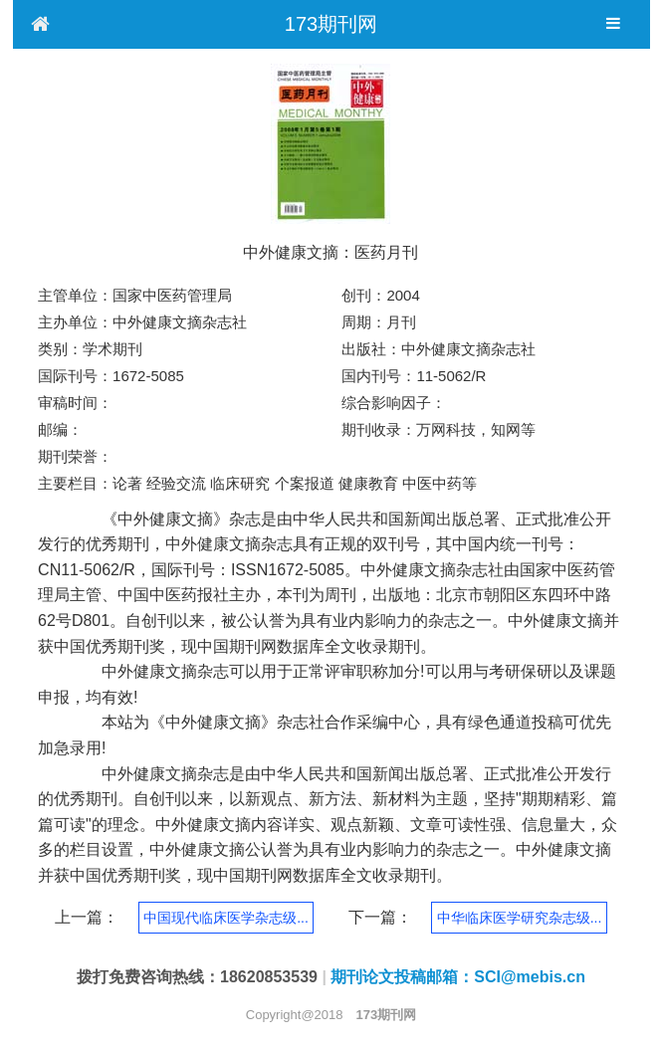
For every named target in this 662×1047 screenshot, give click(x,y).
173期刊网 (331, 24)
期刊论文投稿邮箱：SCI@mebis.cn (458, 976)
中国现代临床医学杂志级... (226, 918)
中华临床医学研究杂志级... (519, 918)
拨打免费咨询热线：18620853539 (197, 976)
